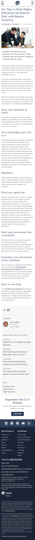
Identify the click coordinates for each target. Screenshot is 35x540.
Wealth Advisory (8, 389)
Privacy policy (5, 463)
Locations (4, 437)
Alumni (3, 447)
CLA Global (14, 515)
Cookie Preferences (7, 474)
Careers (4, 445)
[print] (8, 310)
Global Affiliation (7, 450)
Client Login (22, 434)
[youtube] (23, 423)
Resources (21, 447)
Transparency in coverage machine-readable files (13, 536)
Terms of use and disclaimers (9, 466)
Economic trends (9, 386)
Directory (4, 440)
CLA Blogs (21, 450)
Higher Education (9, 392)
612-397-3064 (14, 326)
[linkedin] (6, 423)
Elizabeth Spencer (10, 510)
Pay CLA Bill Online (24, 437)
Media (20, 455)
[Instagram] (29, 423)
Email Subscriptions (24, 440)
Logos (3, 453)
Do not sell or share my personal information (14, 471)
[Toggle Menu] (2, 3)
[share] (4, 310)
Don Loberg (15, 322)
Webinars (21, 453)
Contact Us (5, 434)
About (3, 442)
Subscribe (17, 414)
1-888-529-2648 (15, 460)
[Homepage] (17, 3)
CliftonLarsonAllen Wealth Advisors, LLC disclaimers (16, 469)
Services (20, 445)
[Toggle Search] (32, 3)
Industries (21, 442)
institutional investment (13, 289)
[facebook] (17, 423)
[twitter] (12, 423)
